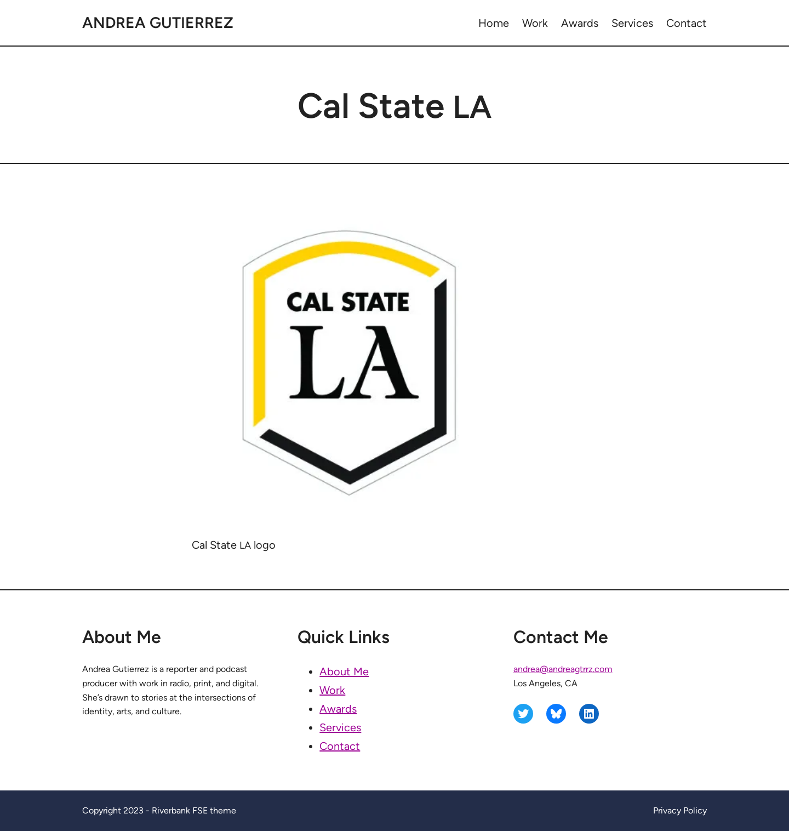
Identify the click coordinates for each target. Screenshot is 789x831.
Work (332, 690)
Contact (339, 746)
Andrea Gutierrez (157, 22)
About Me (344, 671)
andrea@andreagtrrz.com (563, 669)
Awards (338, 708)
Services (340, 727)
